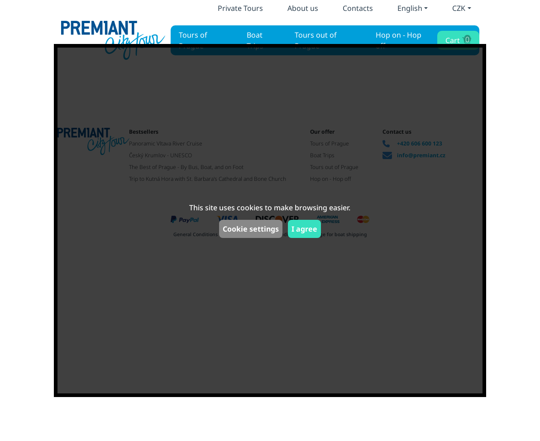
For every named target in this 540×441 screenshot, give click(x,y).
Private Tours (240, 8)
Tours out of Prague (316, 40)
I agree (304, 229)
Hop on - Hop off (398, 40)
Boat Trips (255, 40)
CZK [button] (458, 8)
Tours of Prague (193, 40)
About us (302, 8)
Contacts (358, 8)
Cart (457, 39)
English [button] (409, 8)
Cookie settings (251, 229)
